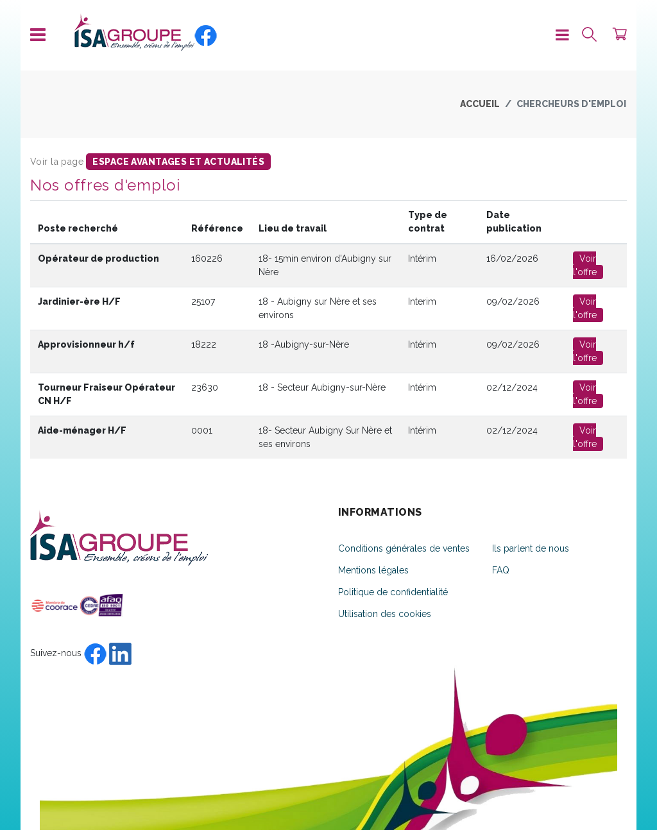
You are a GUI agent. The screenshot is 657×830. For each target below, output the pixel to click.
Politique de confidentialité (393, 592)
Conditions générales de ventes (404, 548)
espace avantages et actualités (178, 162)
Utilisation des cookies (384, 614)
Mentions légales (373, 570)
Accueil (480, 104)
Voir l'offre (585, 265)
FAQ (500, 570)
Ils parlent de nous (530, 548)
